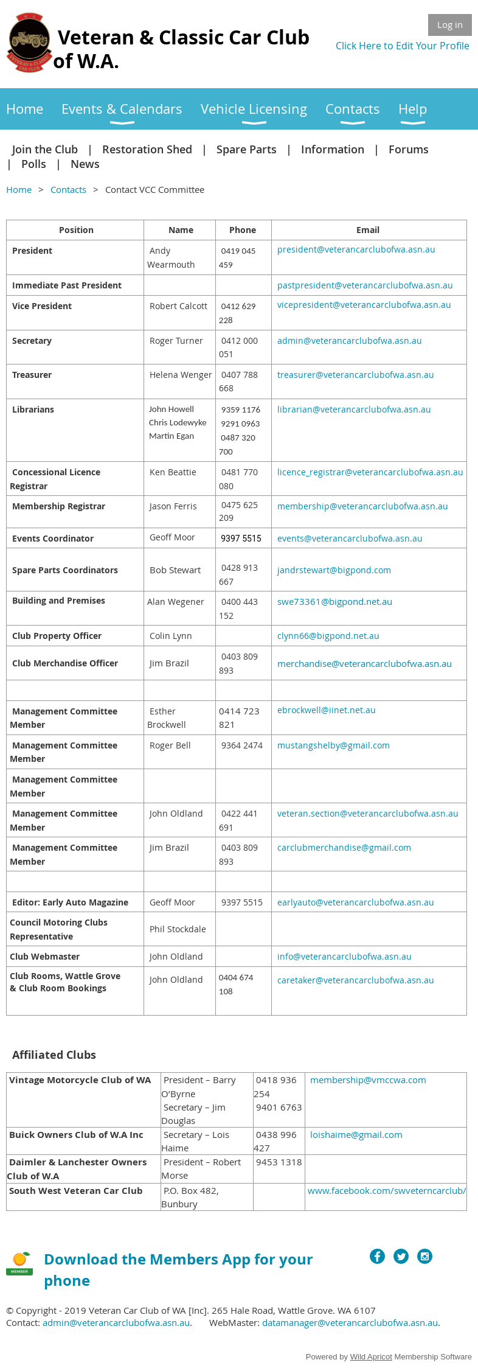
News (85, 163)
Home (19, 189)
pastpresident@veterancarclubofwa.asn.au (365, 285)
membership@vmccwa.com (368, 1079)
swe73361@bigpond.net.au (334, 601)
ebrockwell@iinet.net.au (326, 710)
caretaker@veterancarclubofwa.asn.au (355, 980)
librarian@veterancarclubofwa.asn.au (354, 409)
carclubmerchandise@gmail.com (344, 847)
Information (332, 149)
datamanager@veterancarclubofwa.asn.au (350, 1322)
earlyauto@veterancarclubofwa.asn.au (355, 902)
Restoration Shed (147, 149)
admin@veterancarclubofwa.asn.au (349, 340)
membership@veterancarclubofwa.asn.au (362, 506)
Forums (409, 149)
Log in (450, 24)
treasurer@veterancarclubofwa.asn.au (355, 374)
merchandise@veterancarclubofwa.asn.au (364, 663)
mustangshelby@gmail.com (333, 745)
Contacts (68, 189)
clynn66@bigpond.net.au (328, 635)
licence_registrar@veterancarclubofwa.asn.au (370, 472)
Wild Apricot (371, 1356)
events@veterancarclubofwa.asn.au (350, 538)
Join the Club (45, 149)
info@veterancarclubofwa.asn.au (344, 956)
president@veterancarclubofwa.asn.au (356, 249)
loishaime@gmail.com (356, 1134)
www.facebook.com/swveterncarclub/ (387, 1190)
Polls (33, 163)
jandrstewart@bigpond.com (334, 570)
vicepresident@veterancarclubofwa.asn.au (364, 304)
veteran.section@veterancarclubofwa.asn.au (368, 813)
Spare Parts (246, 149)
